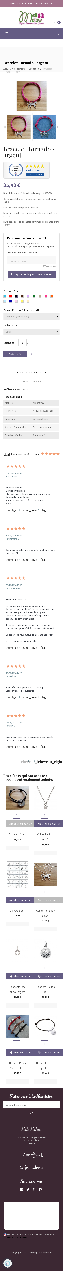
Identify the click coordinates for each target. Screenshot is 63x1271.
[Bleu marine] (10, 301)
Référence (9, 389)
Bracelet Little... (17, 834)
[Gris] (40, 296)
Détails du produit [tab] (31, 372)
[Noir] (16, 296)
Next (57, 127)
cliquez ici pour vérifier (17, 1237)
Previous (5, 127)
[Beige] (28, 301)
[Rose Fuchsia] (46, 296)
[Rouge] (10, 296)
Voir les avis (35, 174)
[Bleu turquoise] (4, 296)
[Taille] (31, 332)
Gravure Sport (17, 910)
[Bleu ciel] (4, 301)
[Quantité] (22, 342)
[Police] (31, 316)
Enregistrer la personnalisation (32, 274)
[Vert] (34, 296)
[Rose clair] (16, 301)
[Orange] (51, 296)
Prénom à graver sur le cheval (22, 252)
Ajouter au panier (15, 354)
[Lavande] (28, 296)
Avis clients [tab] (31, 381)
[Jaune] (22, 301)
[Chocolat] (22, 296)
